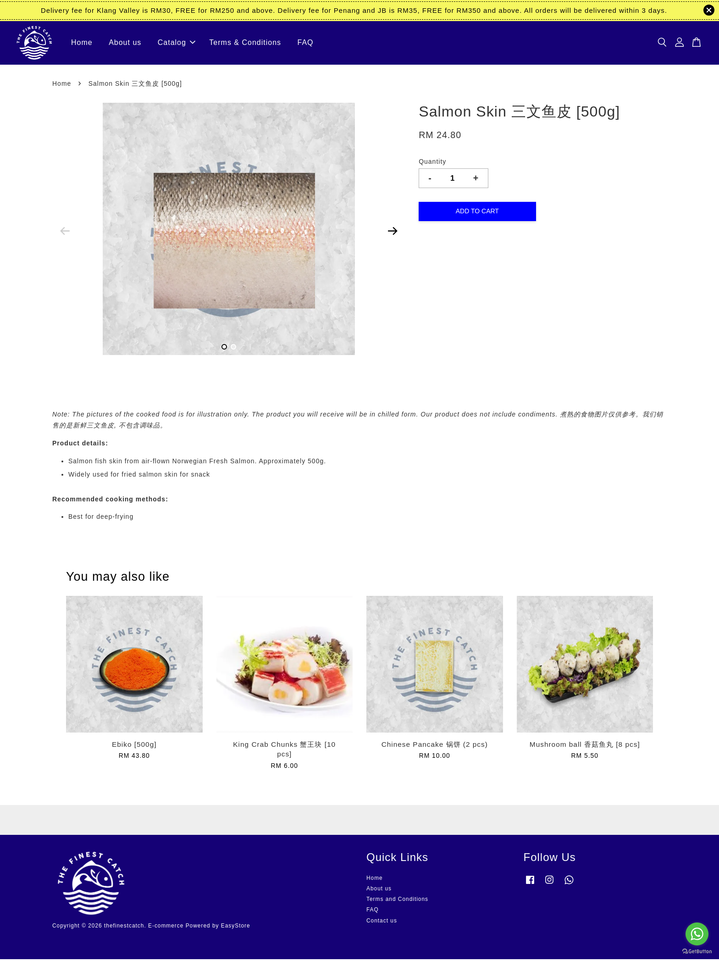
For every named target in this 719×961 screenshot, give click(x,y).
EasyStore (235, 928)
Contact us (381, 922)
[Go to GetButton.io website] (697, 952)
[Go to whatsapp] (697, 933)
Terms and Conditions (397, 901)
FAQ (306, 44)
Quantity (432, 163)
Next (392, 233)
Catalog (176, 44)
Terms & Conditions (245, 44)
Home (82, 44)
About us (125, 44)
